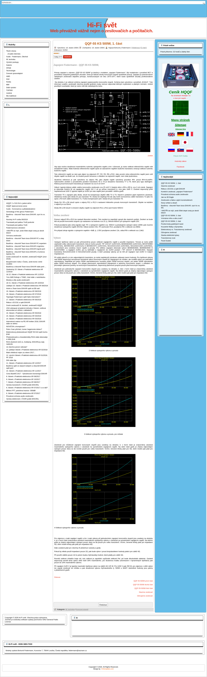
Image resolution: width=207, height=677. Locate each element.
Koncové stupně (82, 609)
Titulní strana (11, 51)
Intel (8, 79)
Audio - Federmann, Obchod (17, 57)
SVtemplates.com (107, 669)
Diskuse (57, 577)
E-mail (143, 48)
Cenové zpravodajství (14, 73)
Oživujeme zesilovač (145, 596)
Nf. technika (10, 59)
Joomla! (8, 620)
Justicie (9, 93)
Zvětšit (150, 156)
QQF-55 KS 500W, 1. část (103, 43)
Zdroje (8, 68)
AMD (8, 76)
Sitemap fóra (180, 129)
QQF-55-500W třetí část (143, 588)
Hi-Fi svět (102, 25)
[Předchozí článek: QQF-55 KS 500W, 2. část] (103, 604)
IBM (7, 85)
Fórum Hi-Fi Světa (180, 156)
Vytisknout (136, 48)
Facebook (180, 167)
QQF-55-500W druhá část (143, 585)
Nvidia (8, 82)
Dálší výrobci (11, 88)
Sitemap (180, 125)
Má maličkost (11, 96)
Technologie (10, 71)
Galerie (9, 65)
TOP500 (9, 90)
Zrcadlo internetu (14, 54)
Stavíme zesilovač (146, 592)
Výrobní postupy (12, 62)
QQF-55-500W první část (143, 581)
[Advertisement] (103, 10)
